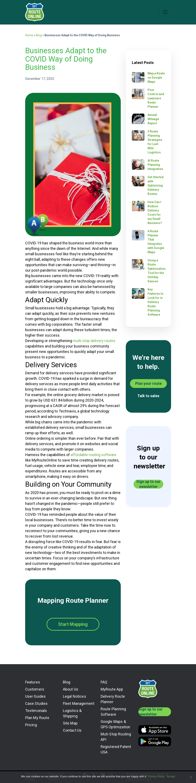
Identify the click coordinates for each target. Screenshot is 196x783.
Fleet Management (79, 703)
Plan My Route (37, 718)
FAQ (104, 682)
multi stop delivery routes (94, 340)
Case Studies (36, 703)
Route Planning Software (113, 712)
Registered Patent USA (116, 749)
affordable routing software (93, 454)
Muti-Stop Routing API (116, 737)
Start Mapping (73, 624)
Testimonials (36, 710)
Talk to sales (148, 396)
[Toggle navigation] (165, 12)
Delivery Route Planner (113, 699)
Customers (34, 689)
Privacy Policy (156, 776)
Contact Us (72, 730)
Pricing (31, 725)
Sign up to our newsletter (148, 484)
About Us (70, 689)
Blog (39, 35)
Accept (171, 776)
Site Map (70, 723)
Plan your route (148, 383)
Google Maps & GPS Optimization (115, 724)
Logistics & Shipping (72, 713)
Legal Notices (74, 696)
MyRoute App (112, 689)
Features (32, 682)
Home (29, 35)
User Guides (35, 696)
